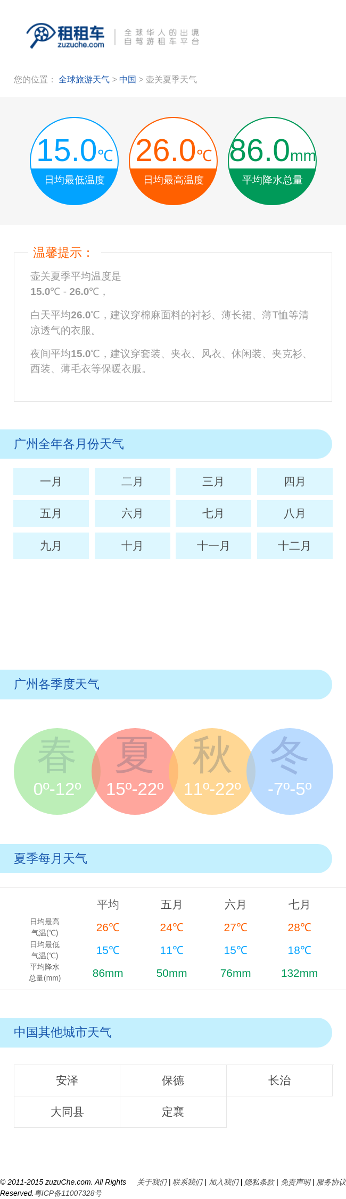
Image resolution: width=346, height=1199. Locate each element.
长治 (279, 1080)
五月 (51, 513)
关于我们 (152, 1182)
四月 (295, 481)
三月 (213, 481)
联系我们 (187, 1182)
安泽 (67, 1080)
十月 (132, 545)
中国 (128, 79)
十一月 (213, 545)
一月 (51, 481)
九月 (51, 545)
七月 (213, 513)
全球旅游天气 (84, 79)
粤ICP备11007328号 (68, 1193)
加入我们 (223, 1182)
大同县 (67, 1111)
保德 (173, 1080)
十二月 (294, 545)
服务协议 (331, 1182)
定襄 (173, 1111)
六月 (132, 513)
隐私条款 (259, 1182)
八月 (295, 513)
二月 (132, 481)
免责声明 (295, 1182)
